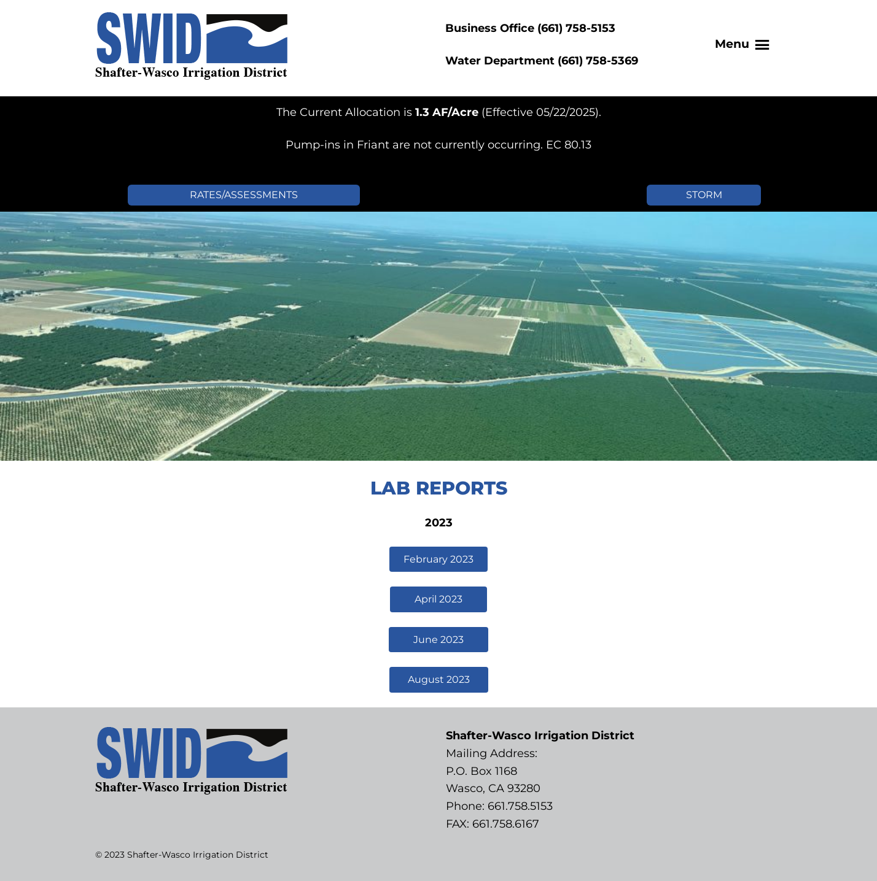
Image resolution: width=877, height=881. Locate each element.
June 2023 (438, 639)
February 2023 (438, 559)
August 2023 (439, 679)
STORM (704, 195)
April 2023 (438, 599)
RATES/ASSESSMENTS (244, 195)
